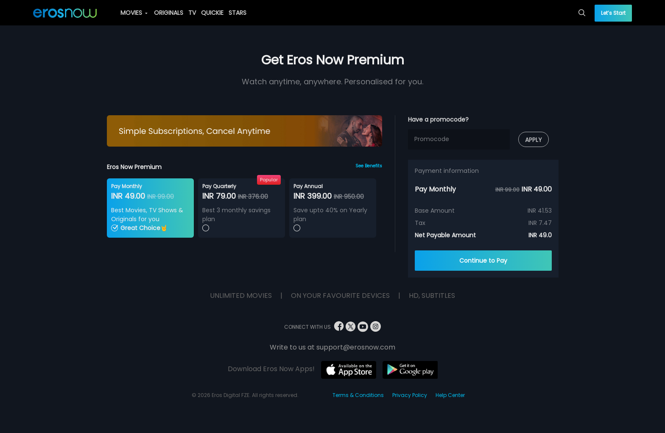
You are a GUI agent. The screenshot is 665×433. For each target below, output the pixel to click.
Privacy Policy (409, 395)
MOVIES (134, 12)
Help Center (450, 395)
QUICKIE (212, 12)
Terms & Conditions (358, 395)
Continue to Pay (483, 260)
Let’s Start (613, 13)
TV (192, 12)
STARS (237, 12)
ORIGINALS (168, 12)
